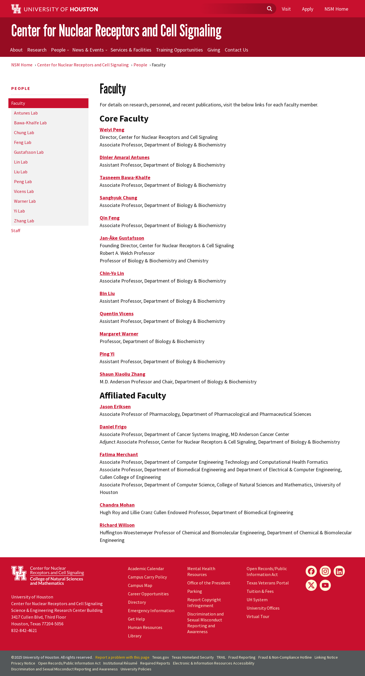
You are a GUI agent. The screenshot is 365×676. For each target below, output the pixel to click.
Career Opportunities (148, 593)
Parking (194, 591)
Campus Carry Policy (147, 577)
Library (134, 635)
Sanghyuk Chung (118, 197)
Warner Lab (25, 201)
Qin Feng (110, 218)
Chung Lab (24, 132)
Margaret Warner (119, 333)
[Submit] (269, 9)
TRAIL (221, 657)
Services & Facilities (131, 49)
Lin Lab (21, 162)
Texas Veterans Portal (268, 583)
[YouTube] (325, 585)
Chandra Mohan (117, 505)
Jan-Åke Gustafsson (122, 238)
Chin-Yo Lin (112, 273)
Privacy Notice (23, 663)
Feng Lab (22, 142)
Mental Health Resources (201, 571)
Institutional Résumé (120, 663)
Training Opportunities (179, 49)
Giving (213, 49)
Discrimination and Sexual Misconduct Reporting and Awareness (205, 622)
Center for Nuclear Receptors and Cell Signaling (116, 30)
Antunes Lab (26, 113)
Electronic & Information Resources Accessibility (213, 663)
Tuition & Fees (260, 591)
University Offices (263, 608)
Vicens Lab (24, 191)
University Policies (136, 669)
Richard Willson (117, 525)
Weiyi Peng (112, 129)
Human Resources (145, 627)
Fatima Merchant (119, 454)
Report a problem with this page (122, 657)
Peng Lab (23, 181)
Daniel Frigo (113, 426)
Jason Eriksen (115, 406)
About (16, 49)
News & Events (89, 49)
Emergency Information (151, 610)
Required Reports (155, 663)
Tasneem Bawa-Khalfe (125, 177)
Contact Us (236, 49)
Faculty (18, 103)
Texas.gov (160, 657)
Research (36, 49)
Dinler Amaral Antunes (124, 157)
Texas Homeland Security (193, 657)
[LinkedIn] (339, 571)
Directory (137, 602)
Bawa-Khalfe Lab (30, 122)
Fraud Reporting (242, 657)
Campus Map (140, 585)
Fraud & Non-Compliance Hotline (285, 657)
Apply (307, 9)
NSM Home (336, 9)
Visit (286, 9)
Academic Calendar (146, 568)
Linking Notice (326, 657)
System (257, 599)
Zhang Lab (24, 220)
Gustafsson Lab (29, 152)
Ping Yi (107, 354)
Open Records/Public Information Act (267, 571)
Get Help (136, 619)
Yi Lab (19, 211)
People (60, 49)
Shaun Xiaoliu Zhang (122, 374)
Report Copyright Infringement (204, 602)
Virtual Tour (258, 616)
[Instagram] (325, 571)
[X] (311, 585)
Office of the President (208, 583)
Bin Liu (107, 293)
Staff (15, 230)
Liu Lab (20, 171)
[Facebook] (311, 571)
